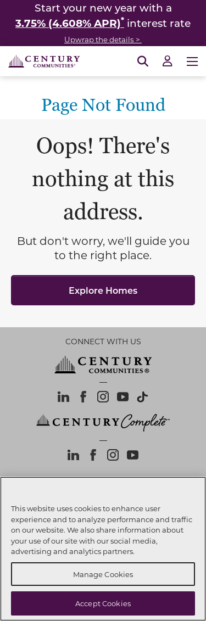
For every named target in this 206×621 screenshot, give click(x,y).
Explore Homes (103, 290)
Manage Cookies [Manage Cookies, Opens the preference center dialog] (103, 574)
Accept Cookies (103, 603)
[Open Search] (142, 61)
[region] (103, 549)
